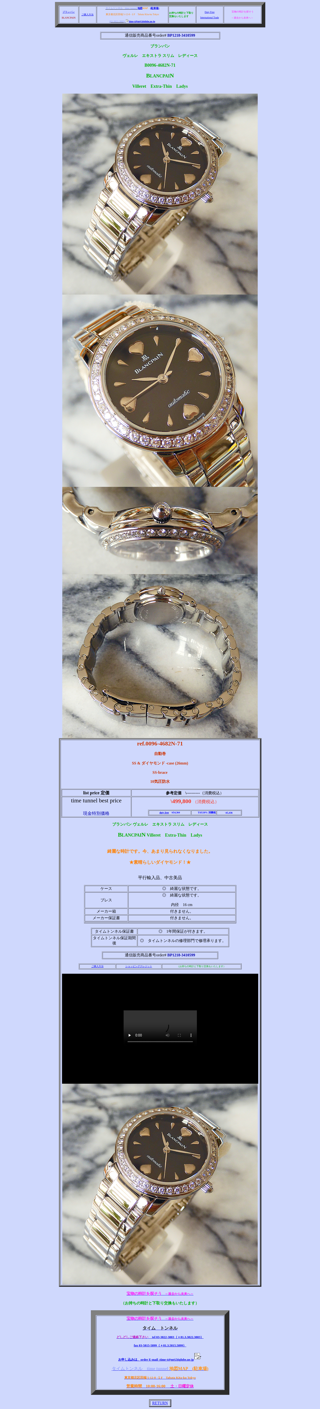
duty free (164, 812)
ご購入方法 (87, 14)
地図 (140, 8)
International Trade (209, 17)
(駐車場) (154, 8)
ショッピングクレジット (138, 966)
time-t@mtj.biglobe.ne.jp (140, 21)
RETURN (160, 1403)
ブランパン (69, 12)
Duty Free (209, 12)
